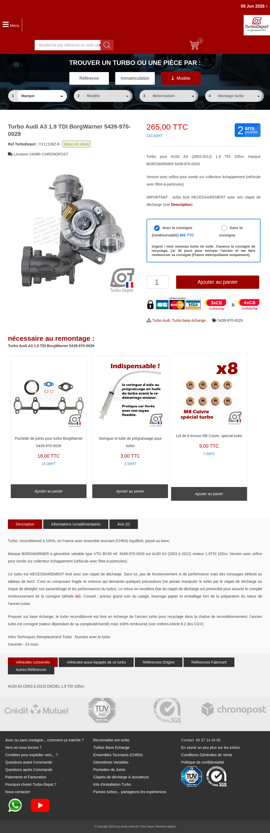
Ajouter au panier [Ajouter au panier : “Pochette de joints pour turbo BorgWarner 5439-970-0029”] (49, 491)
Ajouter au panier (217, 282)
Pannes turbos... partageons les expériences (129, 792)
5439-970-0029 (230, 320)
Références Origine (159, 662)
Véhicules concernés (33, 662)
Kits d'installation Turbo (112, 784)
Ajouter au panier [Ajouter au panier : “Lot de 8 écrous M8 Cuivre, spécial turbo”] (209, 494)
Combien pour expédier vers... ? (31, 755)
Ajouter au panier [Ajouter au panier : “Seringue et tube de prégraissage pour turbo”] (130, 491)
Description (25, 524)
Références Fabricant (209, 662)
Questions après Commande (28, 770)
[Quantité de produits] (157, 282)
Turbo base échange (189, 320)
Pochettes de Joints (109, 770)
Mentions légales (166, 826)
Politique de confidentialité (202, 762)
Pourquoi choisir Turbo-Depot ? (30, 784)
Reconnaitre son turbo (111, 740)
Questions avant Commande (28, 762)
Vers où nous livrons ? (23, 747)
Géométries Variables (111, 762)
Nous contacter (17, 792)
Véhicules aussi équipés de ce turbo (96, 662)
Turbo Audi (161, 320)
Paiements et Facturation (25, 777)
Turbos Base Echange (111, 747)
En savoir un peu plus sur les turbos (210, 747)
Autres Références (31, 670)
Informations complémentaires (76, 524)
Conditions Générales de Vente (206, 755)
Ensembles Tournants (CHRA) (118, 755)
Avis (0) (123, 524)
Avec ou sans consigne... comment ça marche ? (44, 740)
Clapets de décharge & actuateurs (121, 777)
